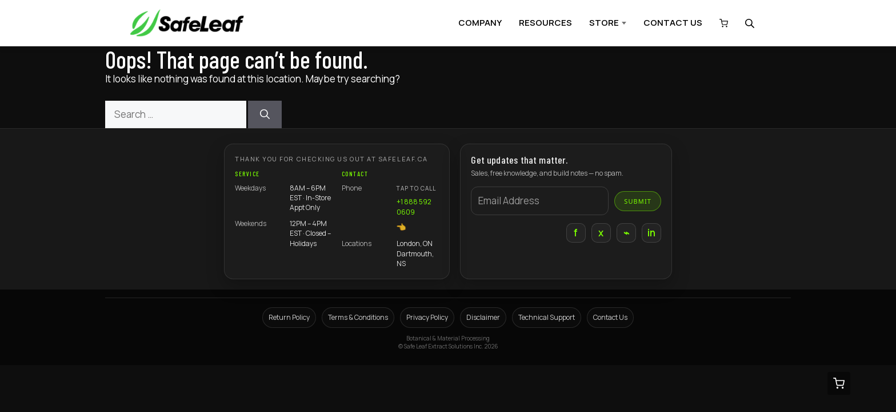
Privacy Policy (427, 317)
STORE (604, 23)
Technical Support (546, 317)
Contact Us (610, 317)
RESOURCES (545, 23)
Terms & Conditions (358, 317)
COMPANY (480, 23)
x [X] (600, 232)
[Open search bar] (751, 23)
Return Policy (289, 317)
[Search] (265, 114)
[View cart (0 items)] (721, 23)
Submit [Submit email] (637, 201)
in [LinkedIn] (651, 232)
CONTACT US (672, 23)
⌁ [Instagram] (626, 232)
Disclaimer (483, 317)
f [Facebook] (576, 232)
